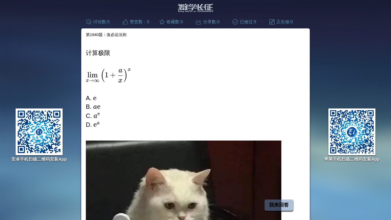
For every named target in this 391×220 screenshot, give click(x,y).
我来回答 (279, 204)
